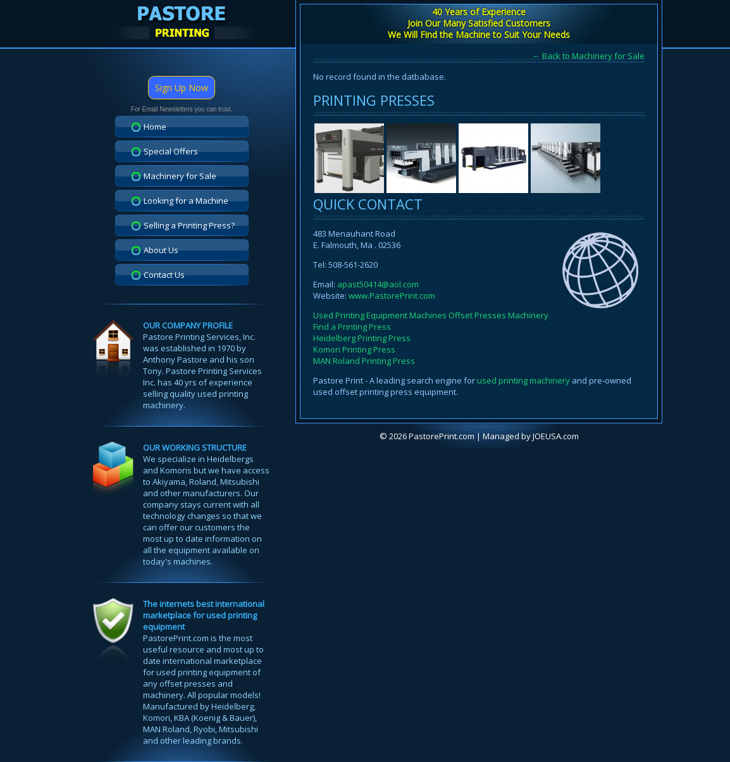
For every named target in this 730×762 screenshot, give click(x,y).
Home (155, 126)
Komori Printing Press (354, 349)
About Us (161, 250)
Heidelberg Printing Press (362, 338)
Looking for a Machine (186, 200)
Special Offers (171, 151)
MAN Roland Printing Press (364, 360)
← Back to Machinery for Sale (588, 55)
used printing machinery (523, 380)
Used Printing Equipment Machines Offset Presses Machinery (430, 315)
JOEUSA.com (556, 436)
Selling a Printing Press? (189, 225)
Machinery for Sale (180, 176)
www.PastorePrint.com (392, 295)
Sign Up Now (181, 88)
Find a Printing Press (352, 326)
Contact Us (164, 274)
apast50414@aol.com (378, 284)
